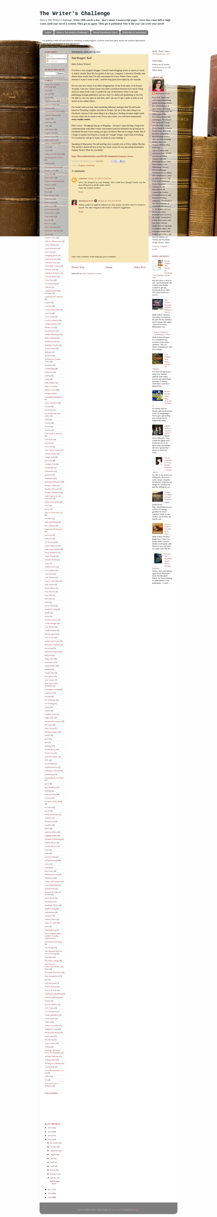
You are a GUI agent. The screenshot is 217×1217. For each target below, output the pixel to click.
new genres (49, 676)
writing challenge (52, 1056)
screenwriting (50, 857)
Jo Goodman (50, 570)
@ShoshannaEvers (159, 67)
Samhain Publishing (53, 839)
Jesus (47, 563)
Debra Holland (51, 338)
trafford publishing (52, 997)
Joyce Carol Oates (52, 581)
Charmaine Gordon (52, 266)
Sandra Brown (50, 843)
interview (48, 535)
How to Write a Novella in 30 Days (167, 529)
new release (49, 680)
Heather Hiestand (52, 489)
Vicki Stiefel (50, 1018)
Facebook (48, 410)
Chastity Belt (50, 269)
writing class (50, 1060)
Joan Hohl (49, 574)
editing (47, 376)
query (47, 784)
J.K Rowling (50, 542)
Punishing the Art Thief (54, 778)
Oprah (47, 707)
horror (47, 509)
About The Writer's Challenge (52, 85)
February (54, 1174)
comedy (48, 287)
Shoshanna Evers (86, 201)
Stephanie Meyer (51, 905)
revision (48, 807)
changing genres (51, 255)
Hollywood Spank (52, 502)
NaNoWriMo (50, 666)
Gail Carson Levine (52, 450)
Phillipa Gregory (51, 732)
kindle (47, 613)
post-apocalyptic (51, 756)
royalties (48, 825)
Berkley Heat (50, 170)
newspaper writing (52, 689)
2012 (50, 1139)
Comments (52, 61)
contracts (48, 306)
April (52, 1166)
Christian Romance (52, 273)
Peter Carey (49, 728)
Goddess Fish (50, 464)
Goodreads (49, 468)
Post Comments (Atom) (91, 273)
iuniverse (48, 538)
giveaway (48, 460)
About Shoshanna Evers (105, 32)
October (53, 1147)
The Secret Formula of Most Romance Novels (168, 306)
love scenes (49, 637)
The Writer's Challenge (75, 14)
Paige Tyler (49, 718)
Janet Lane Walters (52, 549)
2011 (50, 1189)
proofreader (49, 764)
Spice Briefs (50, 898)
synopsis (48, 916)
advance (48, 94)
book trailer (49, 216)
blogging (81, 165)
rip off (47, 811)
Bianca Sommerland (53, 181)
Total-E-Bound (51, 987)
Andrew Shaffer (51, 115)
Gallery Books (50, 454)
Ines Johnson (50, 525)
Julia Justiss (49, 584)
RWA (47, 828)
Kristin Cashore (51, 620)
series (47, 864)
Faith (47, 419)
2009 (50, 1197)
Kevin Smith (50, 606)
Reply (81, 192)
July (52, 1158)
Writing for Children (53, 1063)
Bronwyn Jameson (52, 231)
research (48, 798)
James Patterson (51, 546)
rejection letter (50, 794)
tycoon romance (51, 1004)
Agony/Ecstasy (51, 101)
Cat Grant (49, 252)
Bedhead (48, 163)
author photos (50, 140)
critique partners (51, 324)
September (54, 1151)
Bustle (47, 234)
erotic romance (51, 403)
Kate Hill (48, 595)
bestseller (48, 174)
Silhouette (49, 878)
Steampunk (49, 901)
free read (48, 446)
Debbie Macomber (52, 334)
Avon (47, 147)
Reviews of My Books (54, 801)
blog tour (48, 185)
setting (47, 867)
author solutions (51, 143)
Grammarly (49, 471)
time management (52, 976)
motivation (49, 662)
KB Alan (48, 599)
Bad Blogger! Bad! (55, 1182)
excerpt (48, 406)
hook (47, 505)
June (52, 1162)
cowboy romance (52, 320)
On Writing (49, 703)
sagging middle (51, 835)
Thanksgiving (50, 930)
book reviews (50, 213)
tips (46, 979)
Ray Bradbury (50, 787)
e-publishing (50, 368)
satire (47, 850)
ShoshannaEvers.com (76, 46)
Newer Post (77, 267)
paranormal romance (53, 721)
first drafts (49, 439)
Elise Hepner (50, 383)
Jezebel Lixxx (50, 567)
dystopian (49, 365)
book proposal (50, 209)
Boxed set (49, 223)
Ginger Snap (50, 457)
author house (50, 136)
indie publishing (51, 522)
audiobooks (49, 129)
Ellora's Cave (50, 390)
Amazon (48, 108)
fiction (47, 426)
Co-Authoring (50, 284)
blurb (47, 192)
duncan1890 (117, 1210)
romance (48, 818)
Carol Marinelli (51, 248)
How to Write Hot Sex (54, 512)
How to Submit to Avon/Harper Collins (162, 333)
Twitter (48, 1001)
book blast (49, 199)
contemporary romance (54, 297)
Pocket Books (50, 749)
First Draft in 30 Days (53, 433)
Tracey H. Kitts (51, 990)
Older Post (140, 267)
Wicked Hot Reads (52, 1032)
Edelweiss (49, 372)
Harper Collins (51, 485)
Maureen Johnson (52, 652)
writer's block (50, 1043)
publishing (49, 774)
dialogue (48, 352)
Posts (50, 56)
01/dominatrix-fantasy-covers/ (103, 156)
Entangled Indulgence (53, 397)
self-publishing (51, 860)
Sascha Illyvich (51, 846)
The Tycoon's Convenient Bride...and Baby (54, 966)
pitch (47, 739)
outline (47, 711)
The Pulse (49, 957)
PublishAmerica (51, 767)
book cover (49, 206)
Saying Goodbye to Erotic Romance (168, 496)
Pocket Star (49, 753)
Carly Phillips (50, 245)
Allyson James (50, 104)
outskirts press (50, 714)
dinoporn (48, 355)
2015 (50, 1128)
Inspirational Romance (54, 529)
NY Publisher (50, 700)
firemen (48, 430)
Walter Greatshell (52, 1025)
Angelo (48, 119)
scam (47, 853)
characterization (51, 259)
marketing (90, 165)
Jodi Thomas (50, 577)
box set (48, 220)
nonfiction (49, 693)
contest (47, 302)
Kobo (47, 616)
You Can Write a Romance (51, 1084)
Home (48, 32)
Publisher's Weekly (52, 771)
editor (47, 379)
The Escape (49, 948)
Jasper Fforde (50, 556)
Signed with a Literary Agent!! (167, 429)
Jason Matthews (51, 552)
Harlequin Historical (53, 482)
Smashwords (50, 888)
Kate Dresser (50, 591)
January (53, 1178)
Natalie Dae (49, 673)
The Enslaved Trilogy (53, 942)
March (53, 1170)
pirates (47, 735)
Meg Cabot (49, 659)
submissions (50, 912)
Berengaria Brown (52, 167)
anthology (49, 122)
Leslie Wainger (51, 623)
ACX (47, 90)
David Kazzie (50, 331)
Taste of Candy (51, 923)
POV (47, 760)
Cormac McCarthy (52, 310)
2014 (50, 1132)
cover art (48, 313)
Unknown (83, 178)
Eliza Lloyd (49, 386)
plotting (48, 746)
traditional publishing (53, 994)
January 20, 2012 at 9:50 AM (109, 201)
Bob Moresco (50, 195)
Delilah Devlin (51, 341)
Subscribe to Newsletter (134, 32)
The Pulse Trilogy (52, 961)
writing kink (50, 1067)
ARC (47, 126)
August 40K (50, 133)
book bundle (50, 202)
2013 (50, 1135)
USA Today (49, 1008)
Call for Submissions (53, 241)
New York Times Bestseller (51, 684)
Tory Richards (50, 983)
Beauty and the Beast (53, 154)
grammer (48, 475)
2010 (50, 1193)
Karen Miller (50, 588)
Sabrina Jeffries (51, 832)
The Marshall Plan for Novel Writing (53, 952)
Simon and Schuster (53, 881)
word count (49, 1036)
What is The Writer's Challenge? (72, 32)
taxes (47, 926)
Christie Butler (51, 276)
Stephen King (50, 909)
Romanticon (50, 821)
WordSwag (49, 1040)
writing (48, 1047)
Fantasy (48, 423)
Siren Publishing (51, 885)
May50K (48, 655)
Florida (48, 443)
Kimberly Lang (51, 609)
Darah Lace (49, 327)
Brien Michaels (51, 227)
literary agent (50, 634)
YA (46, 1080)
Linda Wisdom (51, 630)
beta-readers (50, 177)
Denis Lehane (50, 348)
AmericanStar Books (53, 111)
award (47, 150)
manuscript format (52, 641)
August (53, 1154)
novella (48, 696)
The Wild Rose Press (53, 972)
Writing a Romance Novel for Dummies (53, 1051)
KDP (47, 602)
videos (47, 1022)
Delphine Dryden (52, 345)
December (54, 1143)
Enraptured (49, 393)
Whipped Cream (51, 1029)
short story (49, 871)
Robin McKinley (51, 814)
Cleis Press (49, 280)
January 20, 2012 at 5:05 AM (99, 178)
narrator (48, 669)
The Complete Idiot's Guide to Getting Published (53, 935)
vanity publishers (52, 1015)
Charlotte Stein (51, 262)
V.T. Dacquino (50, 1011)
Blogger (136, 1210)
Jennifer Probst (51, 560)
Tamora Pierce (50, 919)
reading (48, 791)
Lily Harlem (50, 627)
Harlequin (49, 478)
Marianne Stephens (52, 645)
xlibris (47, 1076)
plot (46, 742)
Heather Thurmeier (52, 492)
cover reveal (50, 317)
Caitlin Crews (50, 238)
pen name (48, 725)
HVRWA (48, 518)
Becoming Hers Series (54, 157)
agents (47, 97)
